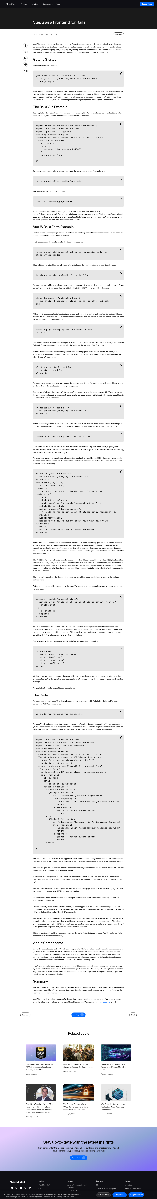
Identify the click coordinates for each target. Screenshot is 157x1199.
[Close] (153, 1195)
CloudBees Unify (44, 1185)
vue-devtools (104, 1002)
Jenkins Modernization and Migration (76, 1186)
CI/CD (41, 1188)
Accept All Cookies (136, 1196)
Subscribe (118, 34)
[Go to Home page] (10, 4)
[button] (25, 4)
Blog (98, 1185)
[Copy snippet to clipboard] (121, 73)
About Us (128, 1185)
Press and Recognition (133, 1188)
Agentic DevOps (73, 1191)
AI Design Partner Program (106, 1188)
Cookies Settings (103, 1196)
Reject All (119, 1196)
